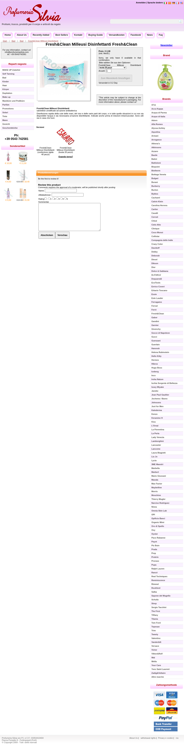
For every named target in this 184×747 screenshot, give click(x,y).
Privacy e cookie (165, 738)
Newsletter (166, 45)
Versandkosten (116, 35)
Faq (161, 35)
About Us (21, 35)
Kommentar (43, 202)
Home (8, 35)
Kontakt (78, 35)
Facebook (136, 35)
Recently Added (41, 35)
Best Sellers (61, 35)
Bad (13, 41)
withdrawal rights (148, 738)
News (150, 35)
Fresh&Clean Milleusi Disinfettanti (43, 41)
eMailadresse (44, 195)
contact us (131, 102)
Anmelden (141, 2)
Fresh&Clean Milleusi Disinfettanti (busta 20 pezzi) (66, 150)
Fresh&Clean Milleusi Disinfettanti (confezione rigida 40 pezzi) (45, 151)
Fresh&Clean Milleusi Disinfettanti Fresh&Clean (91, 44)
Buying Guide (95, 35)
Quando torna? (66, 157)
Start (5, 41)
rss (177, 738)
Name (41, 191)
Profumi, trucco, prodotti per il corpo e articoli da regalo (31, 24)
